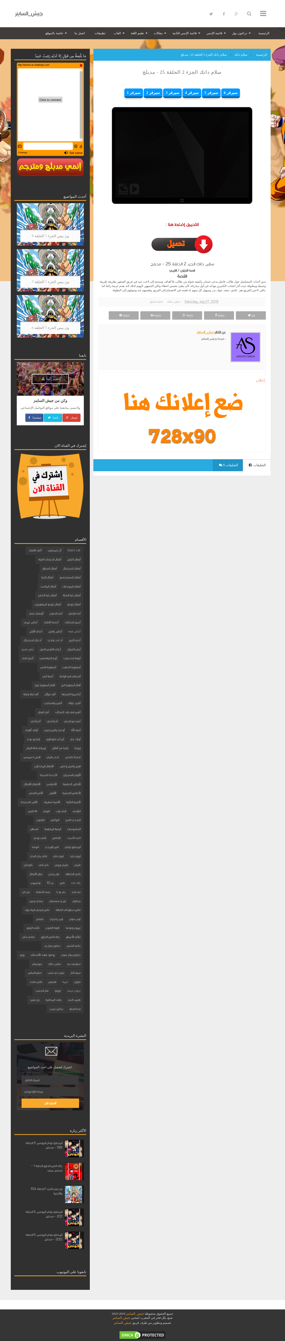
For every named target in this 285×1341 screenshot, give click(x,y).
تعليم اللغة (137, 33)
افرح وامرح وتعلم (70, 766)
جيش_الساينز (29, 13)
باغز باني (43, 865)
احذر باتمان (52, 757)
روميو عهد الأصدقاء (43, 955)
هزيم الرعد (73, 1000)
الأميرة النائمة (73, 802)
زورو (22, 955)
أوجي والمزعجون (54, 730)
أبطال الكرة (47, 577)
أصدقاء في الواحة (69, 676)
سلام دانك (173, 302)
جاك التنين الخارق (50, 937)
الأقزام (52, 793)
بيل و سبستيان (57, 901)
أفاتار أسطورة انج (70, 685)
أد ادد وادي (55, 640)
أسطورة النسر (48, 667)
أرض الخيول (73, 649)
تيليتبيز (39, 919)
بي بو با (60, 892)
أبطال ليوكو (73, 604)
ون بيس (34, 1000)
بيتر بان (26, 892)
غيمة (65, 982)
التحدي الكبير (72, 820)
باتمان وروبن (61, 865)
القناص (56, 838)
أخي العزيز (74, 640)
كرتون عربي (73, 991)
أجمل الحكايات (72, 622)
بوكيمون (35, 883)
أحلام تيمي (30, 622)
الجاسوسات (73, 829)
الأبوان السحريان (71, 775)
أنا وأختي (52, 721)
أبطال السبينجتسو (69, 577)
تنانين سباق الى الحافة (68, 910)
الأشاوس (51, 784)
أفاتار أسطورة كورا (45, 685)
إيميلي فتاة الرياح (36, 748)
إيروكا (77, 748)
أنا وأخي (35, 721)
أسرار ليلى (27, 658)
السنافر (34, 829)
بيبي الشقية (43, 892)
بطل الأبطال (35, 874)
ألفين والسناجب (53, 703)
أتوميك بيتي (36, 613)
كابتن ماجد (35, 982)
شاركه (219, 315)
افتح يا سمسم (31, 757)
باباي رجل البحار (38, 856)
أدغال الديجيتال (32, 640)
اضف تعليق (156, 302)
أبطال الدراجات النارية (49, 559)
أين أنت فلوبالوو (55, 739)
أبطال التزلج (73, 559)
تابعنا (52, 417)
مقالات (158, 33)
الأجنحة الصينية (48, 775)
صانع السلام (34, 973)
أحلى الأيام (35, 631)
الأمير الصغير (36, 793)
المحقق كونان (72, 847)
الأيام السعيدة (29, 802)
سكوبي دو (73, 964)
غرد (251, 315)
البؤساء (76, 811)
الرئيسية (263, 33)
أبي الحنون (56, 613)
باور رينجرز (53, 874)
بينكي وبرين (36, 901)
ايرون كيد (75, 856)
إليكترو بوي (33, 739)
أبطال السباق (49, 568)
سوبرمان (37, 964)
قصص (52, 982)
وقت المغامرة (53, 1000)
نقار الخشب (41, 991)
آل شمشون (54, 550)
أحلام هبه (74, 631)
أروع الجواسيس (48, 658)
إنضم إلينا (51, 379)
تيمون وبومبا (73, 928)
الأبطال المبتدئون (43, 766)
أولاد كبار (75, 739)
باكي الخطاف (72, 874)
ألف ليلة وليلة (30, 694)
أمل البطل (43, 712)
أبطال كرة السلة (71, 595)
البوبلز (46, 811)
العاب (117, 33)
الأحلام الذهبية (71, 784)
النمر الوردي (51, 847)
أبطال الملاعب (48, 586)
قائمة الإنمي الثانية (184, 33)
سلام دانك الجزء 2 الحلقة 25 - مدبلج (182, 72)
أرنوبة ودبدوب (71, 658)
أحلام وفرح (55, 631)
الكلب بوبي (39, 838)
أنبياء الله (75, 730)
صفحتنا (34, 417)
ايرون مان (58, 856)
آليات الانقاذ (35, 550)
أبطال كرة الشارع (47, 595)
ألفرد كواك (74, 703)
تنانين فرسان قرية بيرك (37, 910)
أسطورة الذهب (71, 667)
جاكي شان (28, 937)
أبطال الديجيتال (71, 568)
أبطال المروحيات (71, 586)
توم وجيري (56, 919)
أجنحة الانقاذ (51, 622)
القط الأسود (73, 838)
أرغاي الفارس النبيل (50, 649)
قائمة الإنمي (214, 33)
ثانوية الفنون (52, 928)
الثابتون (40, 820)
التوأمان (55, 820)
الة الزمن (32, 811)
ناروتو (58, 991)
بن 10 (50, 883)
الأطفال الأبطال (32, 784)
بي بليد (75, 892)
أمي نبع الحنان (72, 721)
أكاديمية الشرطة (71, 694)
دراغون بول (239, 33)
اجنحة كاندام (72, 757)
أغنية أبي (47, 676)
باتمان (77, 865)
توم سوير (74, 919)
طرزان (77, 982)
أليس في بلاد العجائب (67, 712)
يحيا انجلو (74, 1009)
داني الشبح (73, 946)
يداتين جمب (56, 1009)
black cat (74, 550)
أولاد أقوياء (31, 730)
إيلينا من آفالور (60, 748)
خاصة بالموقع (54, 33)
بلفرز (62, 883)
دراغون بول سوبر (70, 955)
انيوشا (35, 847)
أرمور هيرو (27, 649)
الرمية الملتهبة (52, 829)
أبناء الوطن (74, 613)
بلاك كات (75, 883)
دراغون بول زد (52, 946)
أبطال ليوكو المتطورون (48, 604)
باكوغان (28, 865)
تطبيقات (100, 33)
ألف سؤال (50, 694)
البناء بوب (61, 811)
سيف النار (75, 973)
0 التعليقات (228, 465)
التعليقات (257, 465)
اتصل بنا (79, 33)
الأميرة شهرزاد (51, 802)
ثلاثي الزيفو (32, 928)
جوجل (71, 417)
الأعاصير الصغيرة (71, 793)
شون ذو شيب (56, 973)
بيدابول (76, 901)
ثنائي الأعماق (73, 937)
